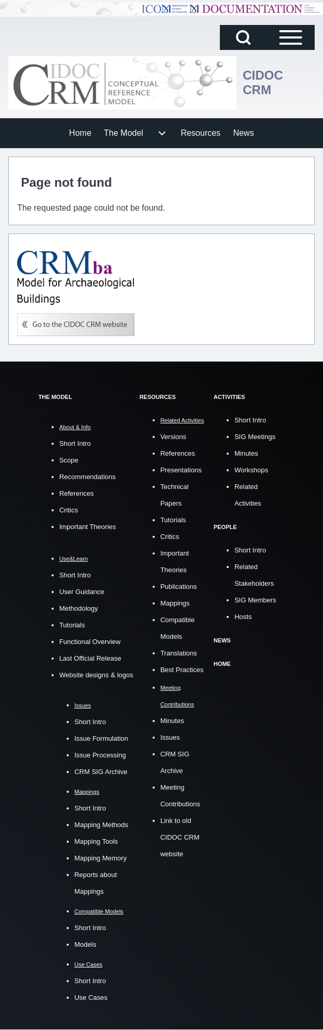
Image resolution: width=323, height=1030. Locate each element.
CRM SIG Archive (101, 772)
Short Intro (75, 443)
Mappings (175, 603)
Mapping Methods (101, 825)
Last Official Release (90, 658)
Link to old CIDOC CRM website (180, 837)
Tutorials (72, 625)
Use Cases (91, 997)
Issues (170, 737)
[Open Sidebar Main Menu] (291, 37)
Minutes (172, 721)
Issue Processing (100, 755)
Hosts (243, 617)
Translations (178, 653)
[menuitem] (80, 133)
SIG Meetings (255, 437)
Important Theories (87, 527)
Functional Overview (90, 642)
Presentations (181, 470)
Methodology (78, 608)
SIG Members (255, 600)
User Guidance (82, 592)
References (76, 493)
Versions (173, 437)
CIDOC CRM (263, 82)
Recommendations (87, 477)
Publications (178, 586)
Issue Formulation (101, 738)
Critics (68, 510)
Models (85, 944)
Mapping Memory (100, 858)
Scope (69, 460)
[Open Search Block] (243, 37)
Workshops (251, 470)
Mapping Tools (96, 841)
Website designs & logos (96, 675)
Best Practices (182, 670)
